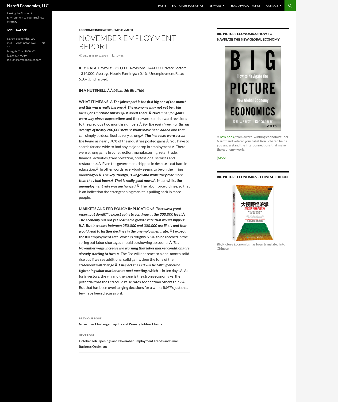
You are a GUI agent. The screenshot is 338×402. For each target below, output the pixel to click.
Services (215, 5)
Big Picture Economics (188, 5)
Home (162, 5)
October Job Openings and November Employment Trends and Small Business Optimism (134, 340)
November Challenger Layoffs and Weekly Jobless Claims (134, 321)
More (222, 158)
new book (227, 137)
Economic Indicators (95, 30)
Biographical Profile (245, 5)
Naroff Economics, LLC (28, 5)
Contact (272, 5)
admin (119, 55)
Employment (123, 30)
